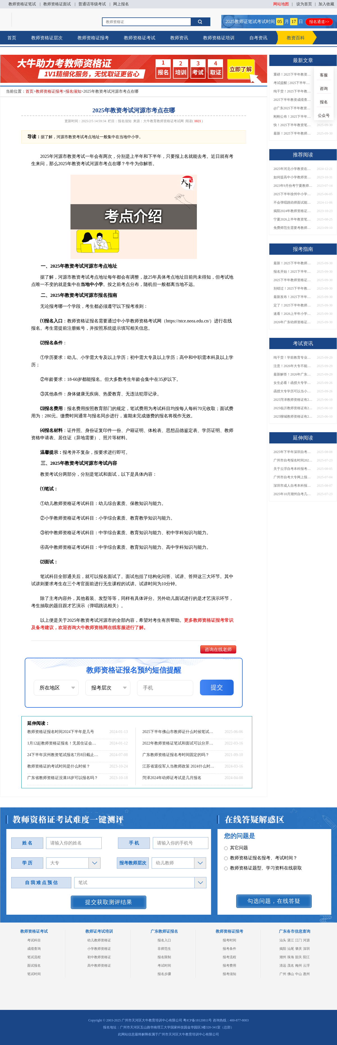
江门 (298, 940)
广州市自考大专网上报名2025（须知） (293, 477)
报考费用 (229, 965)
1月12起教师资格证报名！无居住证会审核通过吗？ (63, 743)
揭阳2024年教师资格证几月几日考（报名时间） (293, 211)
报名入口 (164, 940)
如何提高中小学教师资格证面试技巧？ (293, 177)
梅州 (298, 965)
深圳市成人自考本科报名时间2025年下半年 (293, 486)
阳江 (306, 957)
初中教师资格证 (99, 957)
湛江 (290, 940)
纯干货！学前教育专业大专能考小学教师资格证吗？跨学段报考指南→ (293, 357)
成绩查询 (34, 949)
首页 (11, 37)
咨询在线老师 (218, 649)
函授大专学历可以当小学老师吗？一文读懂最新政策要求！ (293, 391)
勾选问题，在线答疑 (273, 901)
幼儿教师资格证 (99, 940)
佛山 (290, 974)
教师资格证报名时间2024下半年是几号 (60, 732)
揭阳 (282, 949)
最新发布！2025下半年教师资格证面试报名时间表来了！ (293, 297)
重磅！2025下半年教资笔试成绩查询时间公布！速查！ (293, 74)
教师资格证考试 (139, 37)
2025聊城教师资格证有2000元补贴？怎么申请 (293, 416)
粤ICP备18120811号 (197, 1020)
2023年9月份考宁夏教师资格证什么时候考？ (293, 186)
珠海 (290, 957)
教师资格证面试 (57, 4)
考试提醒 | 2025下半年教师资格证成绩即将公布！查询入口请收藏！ (293, 83)
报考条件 (229, 949)
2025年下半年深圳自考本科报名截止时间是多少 (293, 452)
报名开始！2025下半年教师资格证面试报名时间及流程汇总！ (293, 272)
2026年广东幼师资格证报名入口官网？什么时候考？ (293, 322)
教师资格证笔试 (22, 4)
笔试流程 (34, 957)
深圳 (306, 949)
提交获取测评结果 (108, 902)
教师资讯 (179, 37)
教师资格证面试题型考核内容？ (258, 852)
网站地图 (281, 4)
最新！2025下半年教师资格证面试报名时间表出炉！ (293, 133)
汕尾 (290, 949)
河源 (306, 940)
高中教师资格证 (99, 965)
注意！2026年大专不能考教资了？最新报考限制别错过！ (293, 366)
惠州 (306, 974)
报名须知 (73, 91)
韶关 (298, 957)
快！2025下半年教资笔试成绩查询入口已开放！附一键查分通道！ (293, 125)
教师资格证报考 (93, 37)
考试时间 (164, 965)
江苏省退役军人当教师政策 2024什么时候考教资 (178, 766)
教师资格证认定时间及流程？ (256, 872)
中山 (298, 974)
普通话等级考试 (92, 4)
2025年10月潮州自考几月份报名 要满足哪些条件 (293, 494)
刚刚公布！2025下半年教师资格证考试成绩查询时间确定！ (293, 117)
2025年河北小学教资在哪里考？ (293, 169)
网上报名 (121, 4)
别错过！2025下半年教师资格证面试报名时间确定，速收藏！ (293, 288)
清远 (282, 965)
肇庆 (298, 949)
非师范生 (164, 949)
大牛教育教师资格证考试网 (163, 121)
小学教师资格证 (99, 949)
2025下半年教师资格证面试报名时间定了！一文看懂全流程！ (293, 280)
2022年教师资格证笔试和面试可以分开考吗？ (178, 743)
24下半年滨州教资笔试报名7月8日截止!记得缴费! (63, 755)
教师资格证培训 (218, 37)
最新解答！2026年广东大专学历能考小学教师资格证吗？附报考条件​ (293, 374)
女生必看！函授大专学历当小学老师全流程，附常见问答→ (293, 383)
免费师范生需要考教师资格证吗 (293, 228)
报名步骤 (164, 974)
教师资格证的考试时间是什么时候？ (58, 766)
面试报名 (34, 965)
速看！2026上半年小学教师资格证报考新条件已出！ (293, 314)
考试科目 (34, 940)
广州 (282, 974)
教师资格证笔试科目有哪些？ (256, 842)
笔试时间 (34, 974)
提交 (217, 687)
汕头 (282, 940)
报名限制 (164, 957)
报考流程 (229, 957)
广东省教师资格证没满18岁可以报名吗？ (62, 778)
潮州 (282, 957)
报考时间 (229, 940)
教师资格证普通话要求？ (251, 862)
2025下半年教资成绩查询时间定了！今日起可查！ (293, 100)
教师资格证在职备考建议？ (254, 882)
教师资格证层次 (47, 37)
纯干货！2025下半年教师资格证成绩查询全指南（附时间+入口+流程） (293, 91)
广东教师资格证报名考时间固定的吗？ (175, 755)
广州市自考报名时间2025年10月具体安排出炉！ (293, 460)
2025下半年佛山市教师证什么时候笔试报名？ (178, 732)
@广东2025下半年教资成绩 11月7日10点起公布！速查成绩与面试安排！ (293, 108)
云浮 (306, 965)
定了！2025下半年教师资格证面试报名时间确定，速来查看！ (293, 305)
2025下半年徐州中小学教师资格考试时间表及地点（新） (293, 194)
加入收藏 (326, 4)
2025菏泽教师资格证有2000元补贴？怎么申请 (293, 400)
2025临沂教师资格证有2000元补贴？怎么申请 (293, 408)
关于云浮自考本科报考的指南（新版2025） (293, 469)
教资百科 (296, 37)
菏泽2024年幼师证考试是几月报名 (171, 778)
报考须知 (229, 974)
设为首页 (304, 4)
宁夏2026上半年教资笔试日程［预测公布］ (293, 219)
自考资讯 (258, 37)
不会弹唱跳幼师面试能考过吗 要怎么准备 (293, 202)
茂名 (290, 965)
